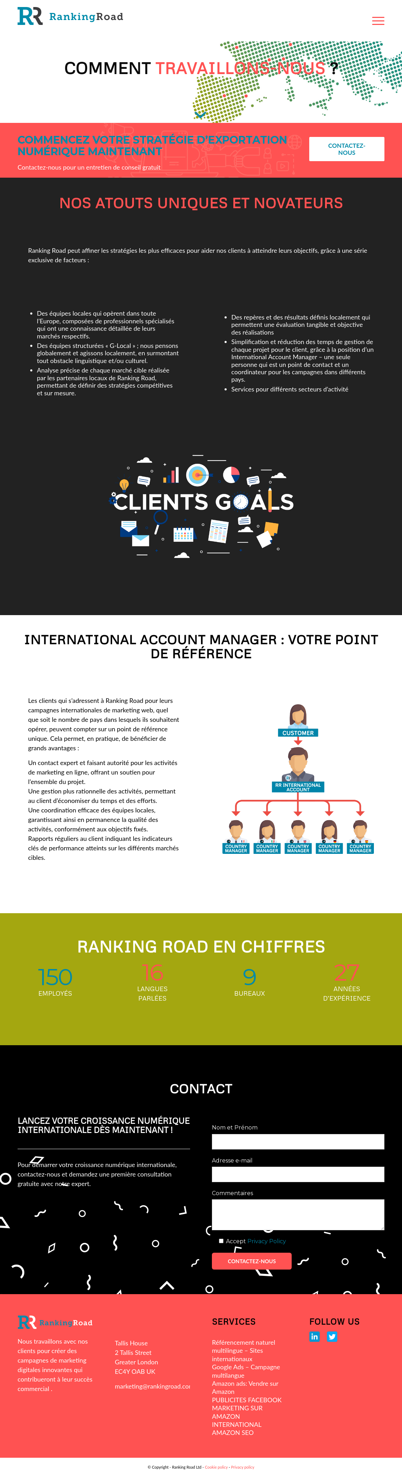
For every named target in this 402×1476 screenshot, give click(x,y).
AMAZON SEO (233, 1432)
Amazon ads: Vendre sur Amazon (245, 1387)
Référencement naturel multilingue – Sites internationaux (243, 1350)
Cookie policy (216, 1467)
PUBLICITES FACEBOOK (246, 1400)
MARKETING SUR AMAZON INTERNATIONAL (237, 1416)
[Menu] (378, 20)
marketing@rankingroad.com (154, 1386)
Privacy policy (242, 1467)
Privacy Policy (266, 1241)
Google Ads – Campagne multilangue (246, 1371)
